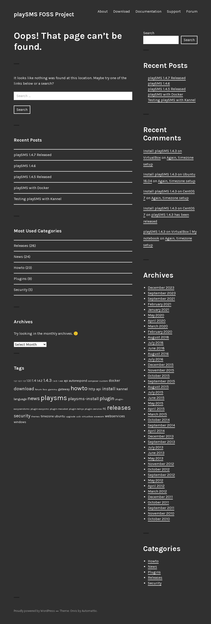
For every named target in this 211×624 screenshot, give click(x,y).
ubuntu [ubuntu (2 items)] (60, 416)
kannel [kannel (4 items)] (122, 389)
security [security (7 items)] (22, 415)
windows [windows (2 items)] (20, 422)
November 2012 (161, 464)
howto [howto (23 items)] (78, 388)
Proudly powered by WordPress (34, 611)
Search (148, 33)
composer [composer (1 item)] (93, 380)
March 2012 (157, 491)
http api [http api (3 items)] (94, 389)
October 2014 (159, 420)
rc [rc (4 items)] (104, 408)
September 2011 (161, 508)
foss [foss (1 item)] (45, 389)
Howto (19, 267)
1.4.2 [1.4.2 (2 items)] (39, 380)
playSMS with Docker (31, 188)
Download (121, 11)
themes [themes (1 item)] (35, 416)
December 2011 (160, 497)
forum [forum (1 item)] (38, 389)
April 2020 (157, 320)
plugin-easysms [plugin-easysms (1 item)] (40, 408)
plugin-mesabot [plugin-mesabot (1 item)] (59, 408)
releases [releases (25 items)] (119, 407)
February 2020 (160, 331)
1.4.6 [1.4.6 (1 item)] (60, 380)
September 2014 (161, 425)
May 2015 (155, 403)
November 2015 (161, 370)
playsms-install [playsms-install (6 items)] (83, 398)
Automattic (89, 611)
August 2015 (158, 386)
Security (20, 289)
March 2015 (157, 414)
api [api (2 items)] (66, 380)
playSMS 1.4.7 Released (33, 155)
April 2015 (156, 409)
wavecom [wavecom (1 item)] (99, 416)
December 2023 (161, 287)
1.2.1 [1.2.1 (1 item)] (20, 380)
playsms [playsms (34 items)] (54, 398)
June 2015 (156, 398)
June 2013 (156, 453)
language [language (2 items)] (20, 399)
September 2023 (162, 293)
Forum (191, 11)
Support (174, 11)
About (103, 11)
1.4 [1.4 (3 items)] (34, 381)
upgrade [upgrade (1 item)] (70, 416)
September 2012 (161, 475)
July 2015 (155, 392)
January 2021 (158, 309)
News (18, 256)
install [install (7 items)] (108, 388)
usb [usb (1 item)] (78, 416)
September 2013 (161, 442)
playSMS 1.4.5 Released (33, 177)
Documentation (148, 11)
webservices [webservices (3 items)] (115, 416)
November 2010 (161, 513)
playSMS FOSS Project (44, 14)
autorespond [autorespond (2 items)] (78, 380)
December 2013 (161, 436)
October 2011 (158, 502)
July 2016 (155, 359)
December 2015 (161, 364)
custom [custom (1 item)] (103, 380)
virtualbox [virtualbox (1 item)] (87, 416)
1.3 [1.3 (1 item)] (24, 380)
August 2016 (158, 353)
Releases (21, 245)
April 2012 (156, 486)
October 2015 (159, 375)
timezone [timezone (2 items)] (47, 416)
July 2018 (155, 342)
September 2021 (161, 298)
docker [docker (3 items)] (114, 381)
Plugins (20, 278)
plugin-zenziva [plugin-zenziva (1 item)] (93, 408)
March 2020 (158, 326)
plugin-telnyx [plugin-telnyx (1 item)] (76, 408)
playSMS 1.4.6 (25, 166)
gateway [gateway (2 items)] (64, 389)
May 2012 (155, 480)
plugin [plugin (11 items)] (107, 398)
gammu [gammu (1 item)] (52, 389)
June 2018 (156, 348)
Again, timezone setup (176, 181)
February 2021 (159, 304)
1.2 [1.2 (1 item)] (15, 380)
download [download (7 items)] (24, 388)
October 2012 (159, 469)
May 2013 (155, 458)
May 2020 (156, 315)
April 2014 (156, 431)
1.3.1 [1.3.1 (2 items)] (29, 380)
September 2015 (161, 381)
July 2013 (155, 447)
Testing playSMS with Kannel (38, 199)
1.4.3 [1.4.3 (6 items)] (47, 380)
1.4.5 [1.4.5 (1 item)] (55, 380)
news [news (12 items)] (34, 398)
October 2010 (159, 519)
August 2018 (158, 337)
